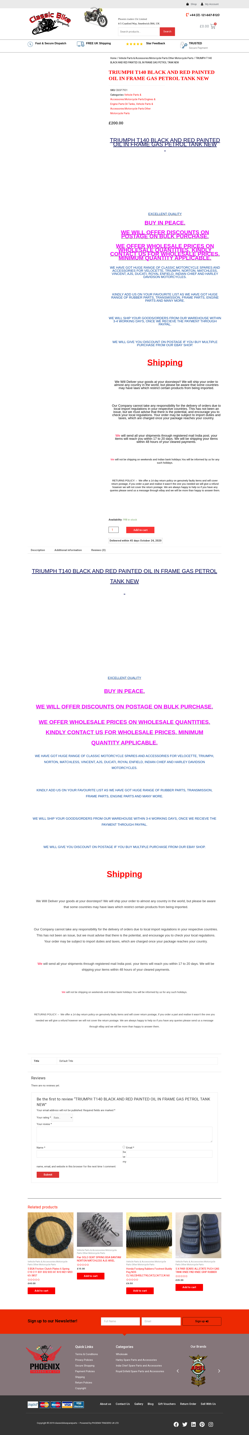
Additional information (68, 550)
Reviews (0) (98, 550)
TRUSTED (195, 43)
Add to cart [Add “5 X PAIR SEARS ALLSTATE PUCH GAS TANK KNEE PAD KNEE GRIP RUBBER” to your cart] (189, 1287)
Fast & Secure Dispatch (50, 43)
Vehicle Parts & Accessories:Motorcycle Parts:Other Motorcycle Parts (156, 58)
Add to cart (140, 530)
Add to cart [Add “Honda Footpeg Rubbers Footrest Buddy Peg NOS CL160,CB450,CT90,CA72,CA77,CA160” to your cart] (140, 1290)
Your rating (44, 1117)
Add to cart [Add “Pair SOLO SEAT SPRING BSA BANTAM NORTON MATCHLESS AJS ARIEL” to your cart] (91, 1276)
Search (167, 31)
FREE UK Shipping (98, 43)
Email (130, 1147)
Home (113, 58)
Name (41, 1147)
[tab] (38, 550)
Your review (44, 1124)
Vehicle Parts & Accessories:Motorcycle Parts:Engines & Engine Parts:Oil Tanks (132, 99)
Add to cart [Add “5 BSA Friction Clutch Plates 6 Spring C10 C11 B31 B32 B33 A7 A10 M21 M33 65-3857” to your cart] (41, 1290)
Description (38, 550)
